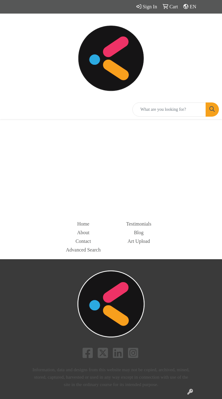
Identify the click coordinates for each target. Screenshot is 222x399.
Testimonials (139, 224)
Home (83, 224)
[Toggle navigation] (9, 109)
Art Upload (139, 241)
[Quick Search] (169, 109)
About (83, 232)
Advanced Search (83, 249)
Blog (138, 232)
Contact (83, 241)
